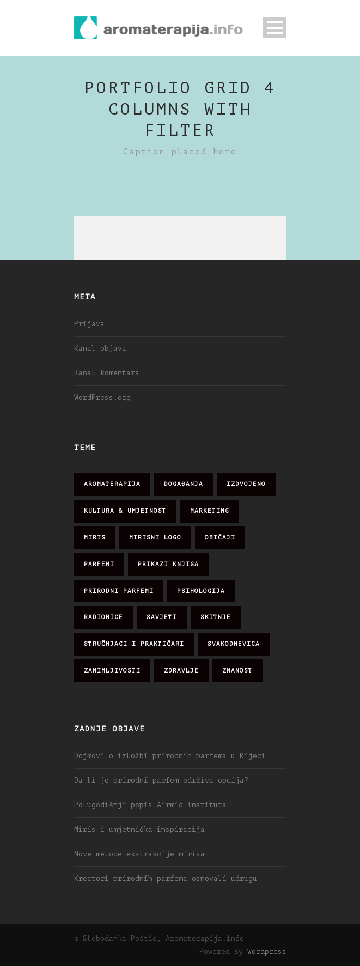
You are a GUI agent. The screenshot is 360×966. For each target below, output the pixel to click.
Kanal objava (100, 348)
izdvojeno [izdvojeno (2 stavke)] (246, 484)
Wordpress (266, 951)
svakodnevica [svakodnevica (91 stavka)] (234, 643)
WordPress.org (102, 397)
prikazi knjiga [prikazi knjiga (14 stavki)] (168, 564)
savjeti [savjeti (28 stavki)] (162, 617)
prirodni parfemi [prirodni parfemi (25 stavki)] (119, 591)
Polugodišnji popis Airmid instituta (150, 805)
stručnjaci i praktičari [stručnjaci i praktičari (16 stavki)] (134, 643)
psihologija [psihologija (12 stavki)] (201, 591)
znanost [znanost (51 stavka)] (237, 670)
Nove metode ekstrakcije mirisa (139, 854)
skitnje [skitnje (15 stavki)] (215, 617)
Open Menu (274, 27)
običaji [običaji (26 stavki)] (220, 537)
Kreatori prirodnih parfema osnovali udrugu (165, 878)
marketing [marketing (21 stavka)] (209, 510)
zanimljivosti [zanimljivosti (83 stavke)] (112, 670)
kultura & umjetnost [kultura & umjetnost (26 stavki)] (125, 510)
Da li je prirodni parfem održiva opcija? (161, 780)
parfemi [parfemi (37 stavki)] (99, 564)
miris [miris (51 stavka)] (95, 537)
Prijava (89, 324)
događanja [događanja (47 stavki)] (183, 484)
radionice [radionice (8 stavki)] (103, 617)
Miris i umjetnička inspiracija (139, 829)
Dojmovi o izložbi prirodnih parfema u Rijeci (170, 756)
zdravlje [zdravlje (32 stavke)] (181, 670)
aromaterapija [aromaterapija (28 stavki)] (112, 484)
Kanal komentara (106, 373)
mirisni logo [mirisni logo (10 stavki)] (155, 537)
